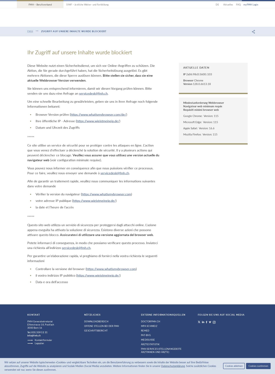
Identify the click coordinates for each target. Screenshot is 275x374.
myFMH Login (250, 4)
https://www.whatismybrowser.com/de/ (98, 114)
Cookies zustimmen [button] (258, 366)
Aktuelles (228, 4)
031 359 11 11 (39, 332)
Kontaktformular (43, 340)
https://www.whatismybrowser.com (106, 194)
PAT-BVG (146, 335)
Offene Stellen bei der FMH (101, 326)
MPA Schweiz (149, 326)
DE (218, 4)
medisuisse (148, 339)
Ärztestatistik (150, 344)
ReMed (145, 330)
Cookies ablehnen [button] (234, 366)
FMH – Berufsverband (40, 4)
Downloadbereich (96, 321)
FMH (30, 31)
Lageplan (39, 343)
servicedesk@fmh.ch (93, 93)
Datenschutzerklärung (173, 366)
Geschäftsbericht (96, 330)
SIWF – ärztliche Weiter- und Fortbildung (87, 4)
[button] (57, 370)
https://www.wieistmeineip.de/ (98, 121)
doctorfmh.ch (150, 321)
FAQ (238, 4)
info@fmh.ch (34, 335)
